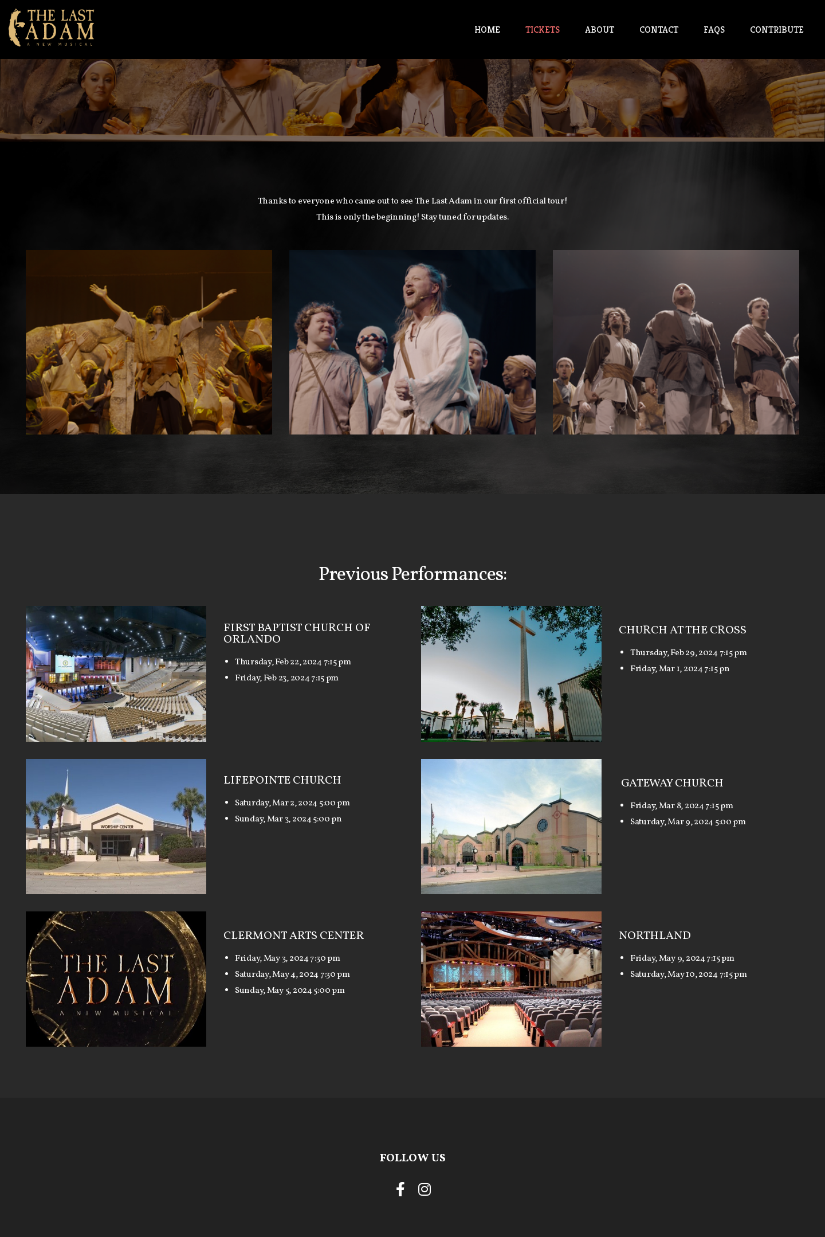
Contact (658, 30)
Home (487, 30)
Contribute (777, 30)
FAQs (714, 30)
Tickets (542, 30)
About (599, 30)
